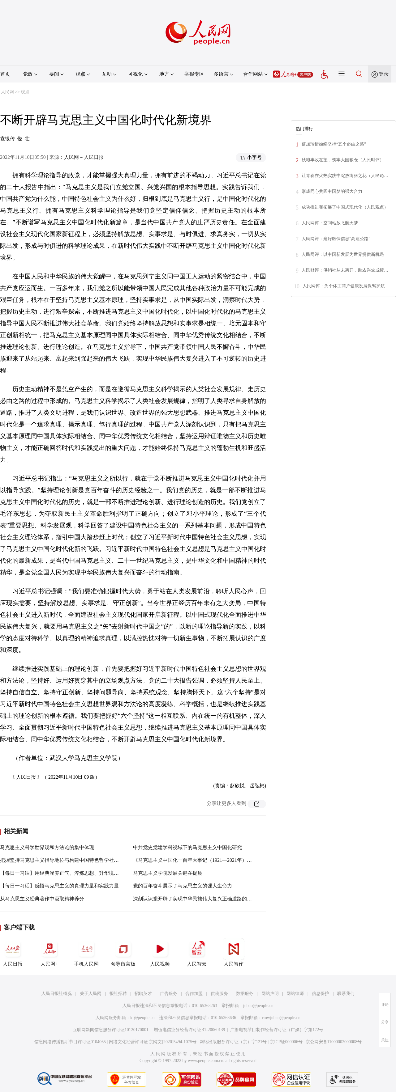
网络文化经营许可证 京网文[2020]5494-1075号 (153, 1041)
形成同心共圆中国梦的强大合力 (332, 191)
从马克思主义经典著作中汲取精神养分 (42, 898)
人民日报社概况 (56, 993)
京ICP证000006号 (286, 1041)
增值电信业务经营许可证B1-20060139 (189, 1029)
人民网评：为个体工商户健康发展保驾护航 (344, 286)
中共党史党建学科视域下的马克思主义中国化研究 (187, 847)
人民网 (7, 92)
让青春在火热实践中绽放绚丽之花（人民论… (345, 175)
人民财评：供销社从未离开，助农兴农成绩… (345, 270)
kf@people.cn (142, 1017)
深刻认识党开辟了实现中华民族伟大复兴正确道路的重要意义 (200, 898)
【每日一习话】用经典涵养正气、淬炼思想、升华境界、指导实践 (72, 873)
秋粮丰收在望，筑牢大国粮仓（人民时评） (343, 160)
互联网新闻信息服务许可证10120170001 (110, 1029)
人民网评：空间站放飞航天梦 (330, 223)
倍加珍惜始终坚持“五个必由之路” (334, 144)
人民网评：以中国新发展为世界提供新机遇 (343, 254)
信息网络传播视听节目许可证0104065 (70, 1041)
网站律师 (295, 993)
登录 (384, 74)
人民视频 (160, 952)
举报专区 (194, 74)
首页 (5, 74)
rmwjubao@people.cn (281, 1017)
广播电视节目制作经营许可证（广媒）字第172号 (276, 1029)
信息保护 (320, 993)
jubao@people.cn (258, 1005)
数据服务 (244, 993)
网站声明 (270, 993)
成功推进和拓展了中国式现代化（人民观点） (345, 207)
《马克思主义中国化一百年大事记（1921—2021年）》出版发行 (202, 860)
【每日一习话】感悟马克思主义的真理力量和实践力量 (59, 885)
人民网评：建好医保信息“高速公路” (336, 238)
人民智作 (233, 952)
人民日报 (13, 952)
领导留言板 (123, 952)
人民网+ (49, 952)
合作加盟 (194, 993)
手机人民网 (86, 952)
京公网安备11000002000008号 (334, 1041)
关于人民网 (90, 993)
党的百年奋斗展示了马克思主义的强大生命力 (182, 885)
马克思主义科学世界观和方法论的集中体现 (47, 847)
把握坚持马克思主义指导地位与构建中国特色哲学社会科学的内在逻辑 (76, 860)
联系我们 (346, 993)
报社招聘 (118, 993)
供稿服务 (219, 993)
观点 (25, 92)
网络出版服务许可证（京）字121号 (233, 1041)
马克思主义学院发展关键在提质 (167, 873)
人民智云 (197, 952)
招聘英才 (143, 993)
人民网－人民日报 (84, 157)
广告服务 (168, 993)
